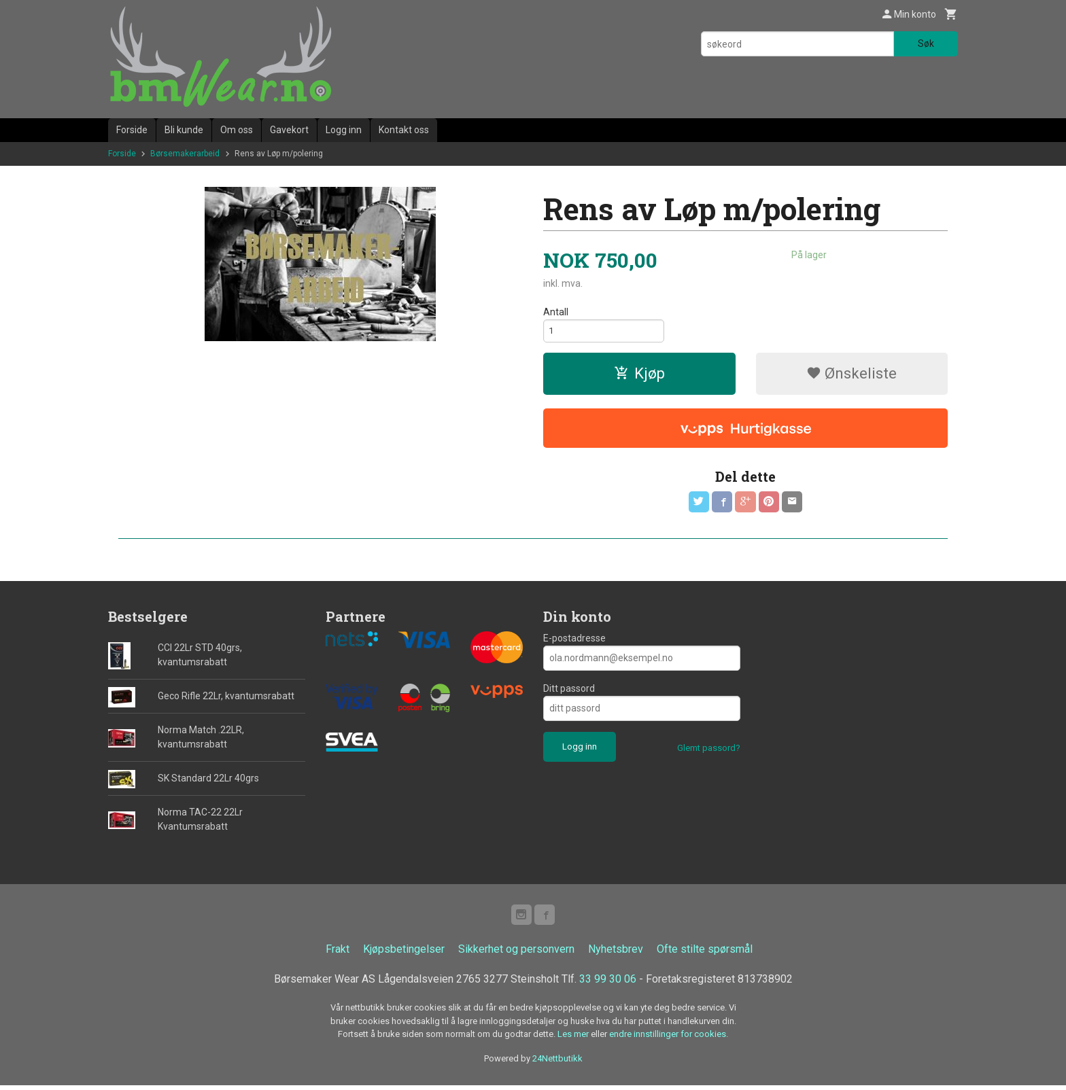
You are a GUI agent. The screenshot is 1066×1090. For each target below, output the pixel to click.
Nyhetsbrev (615, 953)
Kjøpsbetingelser (404, 953)
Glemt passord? (708, 751)
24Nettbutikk (557, 1063)
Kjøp (639, 376)
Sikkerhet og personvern (516, 953)
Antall (555, 311)
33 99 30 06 (607, 983)
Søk (926, 43)
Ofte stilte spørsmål (705, 953)
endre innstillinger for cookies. (668, 1039)
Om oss (236, 129)
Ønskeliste (851, 376)
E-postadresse (574, 641)
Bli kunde (184, 129)
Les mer (574, 1039)
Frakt (337, 953)
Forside (132, 129)
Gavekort (289, 129)
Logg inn (344, 129)
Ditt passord (569, 691)
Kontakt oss (404, 129)
